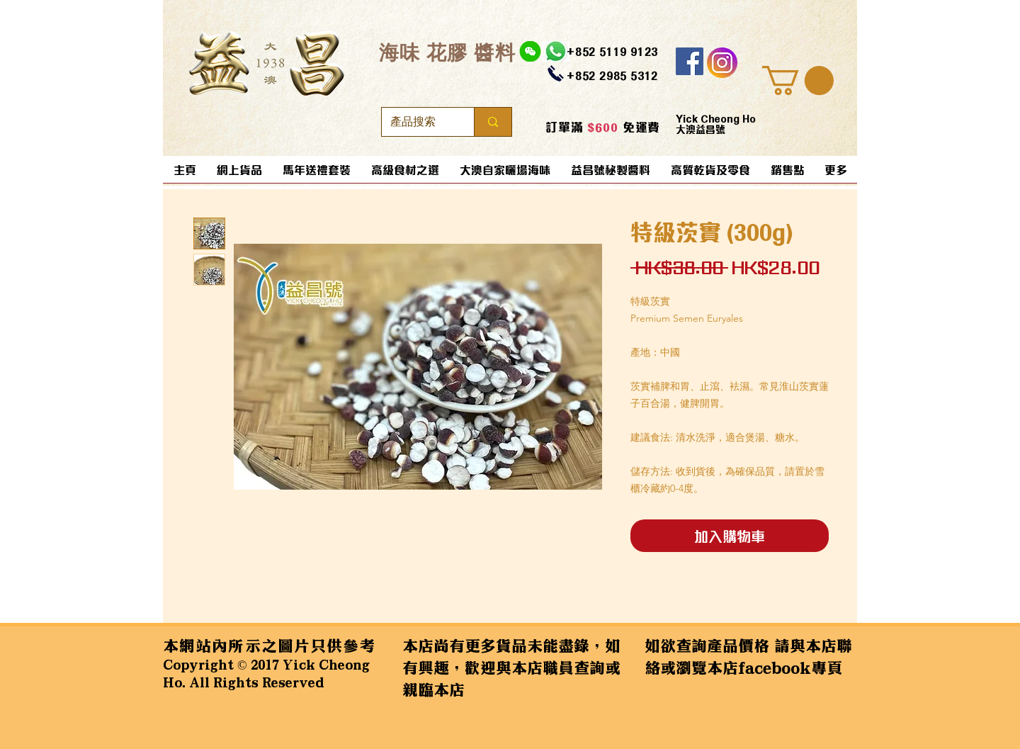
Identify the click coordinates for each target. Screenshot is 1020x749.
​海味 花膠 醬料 (447, 52)
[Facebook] (689, 61)
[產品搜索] (417, 122)
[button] (798, 80)
